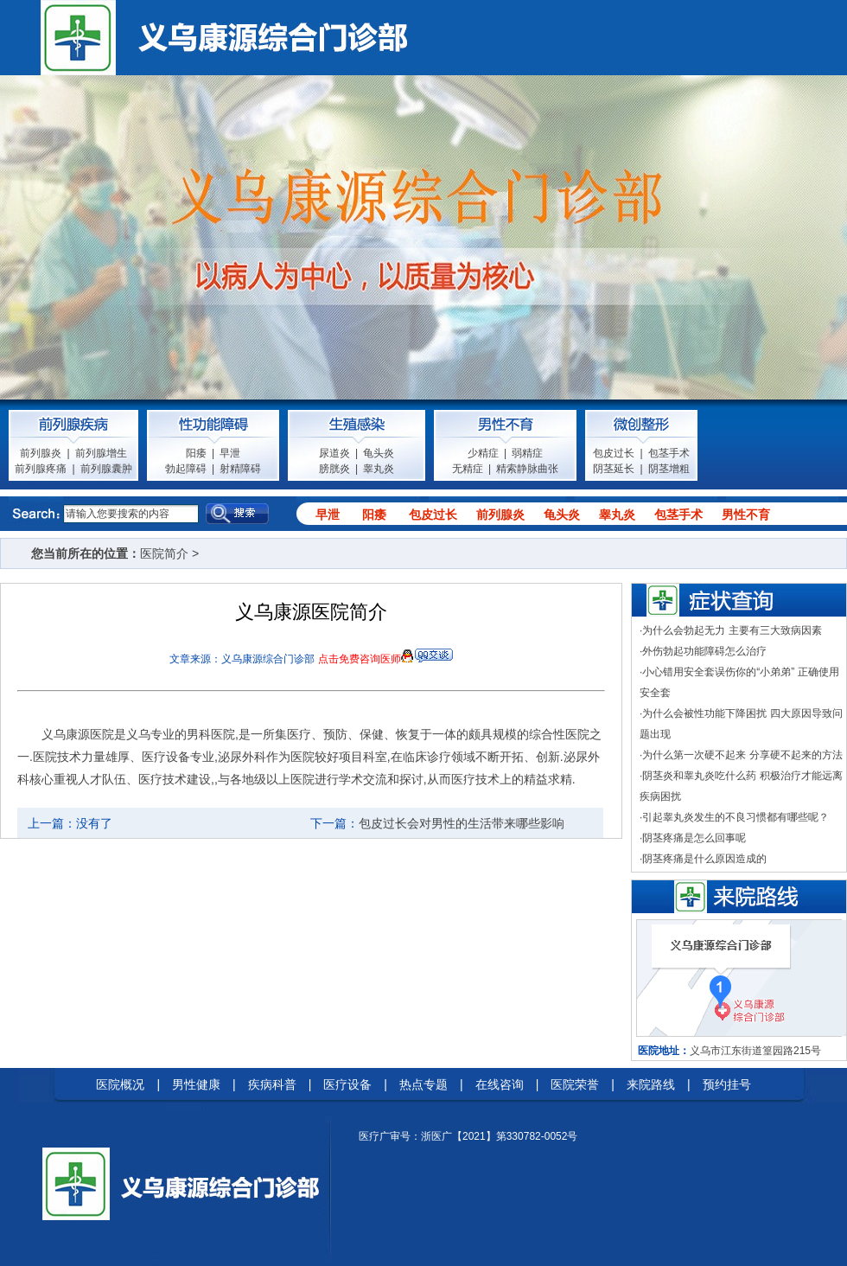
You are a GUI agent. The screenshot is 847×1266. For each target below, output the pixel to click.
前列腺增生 (101, 453)
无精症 (467, 469)
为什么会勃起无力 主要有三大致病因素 (731, 630)
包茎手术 (669, 453)
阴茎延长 (613, 469)
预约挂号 (727, 1084)
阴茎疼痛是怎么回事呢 (694, 838)
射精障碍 (240, 469)
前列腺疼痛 (41, 469)
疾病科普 (272, 1084)
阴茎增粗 (669, 469)
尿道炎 (334, 453)
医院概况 (120, 1084)
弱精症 (527, 453)
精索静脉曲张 (527, 469)
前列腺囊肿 (106, 469)
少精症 (483, 453)
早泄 (230, 453)
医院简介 (164, 553)
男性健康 (196, 1084)
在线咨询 (499, 1084)
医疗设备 (347, 1084)
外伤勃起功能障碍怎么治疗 (704, 651)
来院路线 (651, 1084)
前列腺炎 (40, 453)
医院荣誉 (575, 1084)
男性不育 (746, 514)
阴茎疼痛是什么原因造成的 (704, 859)
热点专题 (423, 1084)
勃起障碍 (186, 469)
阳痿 (196, 453)
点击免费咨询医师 (359, 659)
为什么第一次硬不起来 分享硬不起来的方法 (742, 755)
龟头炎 (378, 453)
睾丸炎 (378, 469)
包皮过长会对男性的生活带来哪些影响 (461, 823)
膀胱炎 (334, 469)
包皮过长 (613, 453)
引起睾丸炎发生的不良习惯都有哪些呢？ (735, 817)
